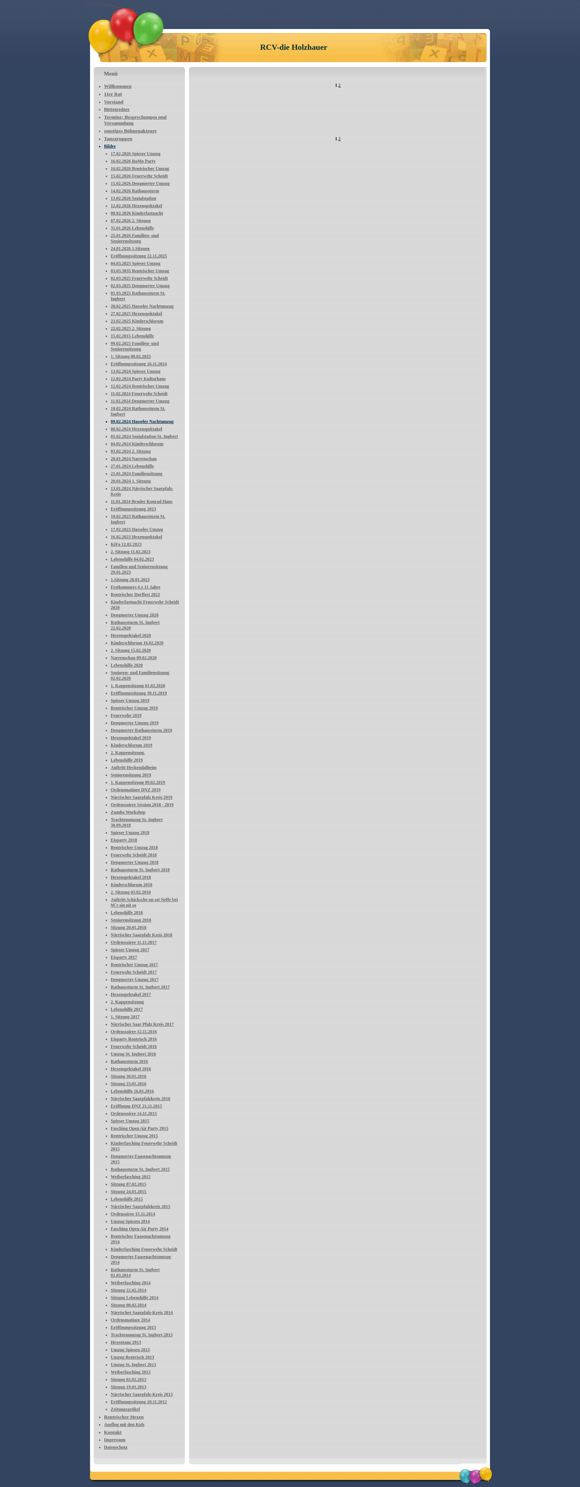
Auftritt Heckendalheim (134, 767)
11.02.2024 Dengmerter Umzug (140, 401)
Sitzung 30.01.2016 (129, 1076)
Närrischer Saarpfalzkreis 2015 (140, 1206)
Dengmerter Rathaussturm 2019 (141, 730)
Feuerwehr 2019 (126, 715)
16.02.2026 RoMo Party (133, 161)
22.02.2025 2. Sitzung (131, 328)
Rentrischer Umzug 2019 (134, 708)
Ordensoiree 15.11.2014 (133, 1214)
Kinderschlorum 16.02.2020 (137, 642)
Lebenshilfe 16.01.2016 (132, 1091)
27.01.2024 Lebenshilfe (132, 466)
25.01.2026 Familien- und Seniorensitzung (135, 238)
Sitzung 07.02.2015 (129, 1184)
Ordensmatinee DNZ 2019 (136, 789)
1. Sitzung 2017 (125, 1016)
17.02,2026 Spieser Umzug (136, 153)
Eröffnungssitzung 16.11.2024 (139, 363)
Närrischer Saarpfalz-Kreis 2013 (142, 1394)
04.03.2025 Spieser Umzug (136, 263)
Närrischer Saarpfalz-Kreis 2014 (142, 1312)
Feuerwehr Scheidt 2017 (134, 972)
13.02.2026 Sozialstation (133, 198)
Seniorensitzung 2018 (131, 920)
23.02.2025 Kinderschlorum (137, 321)
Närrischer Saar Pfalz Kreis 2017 (142, 1024)
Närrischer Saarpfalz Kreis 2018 (142, 935)
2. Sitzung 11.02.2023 (131, 551)
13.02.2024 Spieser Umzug (136, 371)
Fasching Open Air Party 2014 (140, 1228)
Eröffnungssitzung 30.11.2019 (139, 693)
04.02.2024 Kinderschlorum (137, 443)
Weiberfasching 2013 (131, 1372)
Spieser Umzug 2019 (130, 700)
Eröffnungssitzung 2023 (133, 509)
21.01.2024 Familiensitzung (137, 473)
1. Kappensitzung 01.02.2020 (138, 685)
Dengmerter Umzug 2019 (134, 722)
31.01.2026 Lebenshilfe (132, 228)
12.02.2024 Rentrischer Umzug (140, 386)
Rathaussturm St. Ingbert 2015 (140, 1169)
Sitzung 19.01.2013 (129, 1387)
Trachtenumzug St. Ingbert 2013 (142, 1334)
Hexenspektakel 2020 (131, 635)
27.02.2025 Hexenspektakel (136, 313)
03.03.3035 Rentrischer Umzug (140, 270)
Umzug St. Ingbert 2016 (133, 1054)
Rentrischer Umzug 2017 (134, 964)
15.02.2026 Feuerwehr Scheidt (139, 176)
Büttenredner (117, 109)
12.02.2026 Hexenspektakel (136, 205)
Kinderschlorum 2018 (132, 884)
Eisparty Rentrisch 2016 (134, 1039)
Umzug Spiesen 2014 (130, 1221)
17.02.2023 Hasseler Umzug (137, 529)
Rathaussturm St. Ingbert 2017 (140, 987)
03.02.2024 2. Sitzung (131, 451)
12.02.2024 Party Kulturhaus (138, 378)
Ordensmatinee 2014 (130, 1320)
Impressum (115, 1439)
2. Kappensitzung (127, 1001)
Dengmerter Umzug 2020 (134, 615)
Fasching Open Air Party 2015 (140, 1128)
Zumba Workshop (128, 812)
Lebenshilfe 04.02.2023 (132, 559)
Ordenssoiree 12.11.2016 (134, 1031)
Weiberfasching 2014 (131, 1282)
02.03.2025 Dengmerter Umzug (140, 285)
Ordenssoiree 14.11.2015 (134, 1113)
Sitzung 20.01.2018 (129, 927)
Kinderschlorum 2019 (132, 745)
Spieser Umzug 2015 (130, 1121)
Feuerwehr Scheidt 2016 (134, 1046)
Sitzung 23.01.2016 (129, 1083)
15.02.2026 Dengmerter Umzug (140, 183)
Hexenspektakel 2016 (131, 1068)
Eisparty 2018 (124, 840)
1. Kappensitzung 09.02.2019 (138, 782)
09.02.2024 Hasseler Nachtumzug (142, 421)
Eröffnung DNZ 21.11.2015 (136, 1106)
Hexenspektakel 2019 (131, 737)
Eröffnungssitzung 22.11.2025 (139, 256)
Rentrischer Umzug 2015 (134, 1135)
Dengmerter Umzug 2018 (134, 862)
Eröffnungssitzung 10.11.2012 (139, 1401)
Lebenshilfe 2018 (127, 912)
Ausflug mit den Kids (124, 1424)
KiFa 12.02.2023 (126, 544)
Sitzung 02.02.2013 (129, 1379)
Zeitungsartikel (125, 1409)
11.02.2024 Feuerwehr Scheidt (139, 393)
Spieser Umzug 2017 (130, 949)
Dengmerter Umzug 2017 (134, 979)
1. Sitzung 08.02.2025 (131, 356)
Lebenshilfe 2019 (127, 760)
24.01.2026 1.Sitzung (130, 248)
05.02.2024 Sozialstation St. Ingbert (144, 436)
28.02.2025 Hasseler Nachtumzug (142, 306)
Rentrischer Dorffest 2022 (135, 594)
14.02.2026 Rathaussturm (135, 190)
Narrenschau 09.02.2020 (134, 657)
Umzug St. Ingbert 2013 (133, 1364)
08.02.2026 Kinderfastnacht (137, 213)
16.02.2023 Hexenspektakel (136, 536)
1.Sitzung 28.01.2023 (130, 579)
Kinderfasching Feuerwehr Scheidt (144, 1249)
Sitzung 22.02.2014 (129, 1290)
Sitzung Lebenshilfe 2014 (134, 1297)
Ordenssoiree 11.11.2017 (134, 942)
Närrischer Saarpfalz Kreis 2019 (142, 797)
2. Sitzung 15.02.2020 (131, 650)
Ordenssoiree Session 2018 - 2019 (142, 804)
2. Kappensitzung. (128, 752)
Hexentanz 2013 (126, 1342)
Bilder (110, 146)
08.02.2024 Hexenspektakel (136, 429)
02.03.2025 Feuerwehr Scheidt (139, 278)
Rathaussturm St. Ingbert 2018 (140, 869)
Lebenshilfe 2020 (127, 665)
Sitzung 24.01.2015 (129, 1191)
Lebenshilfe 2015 (127, 1199)
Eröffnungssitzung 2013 (133, 1327)
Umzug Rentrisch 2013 (132, 1357)
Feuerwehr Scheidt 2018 (134, 855)
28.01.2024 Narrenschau (134, 458)
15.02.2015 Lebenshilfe (132, 336)
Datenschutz (116, 1447)
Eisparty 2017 (124, 957)
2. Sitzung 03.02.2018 (131, 892)
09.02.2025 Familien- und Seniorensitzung (135, 346)
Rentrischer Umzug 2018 (134, 847)
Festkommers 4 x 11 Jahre (136, 587)
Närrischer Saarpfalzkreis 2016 (140, 1098)
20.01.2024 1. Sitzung (131, 481)
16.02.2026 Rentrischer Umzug (140, 168)
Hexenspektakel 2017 (131, 994)
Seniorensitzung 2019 (131, 775)
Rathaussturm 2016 (129, 1061)
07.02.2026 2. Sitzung (131, 220)
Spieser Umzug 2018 (130, 832)
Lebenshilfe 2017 (127, 1009)
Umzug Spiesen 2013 (130, 1349)
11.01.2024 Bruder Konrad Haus (142, 501)
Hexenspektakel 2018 (131, 877)
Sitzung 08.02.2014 (129, 1305)
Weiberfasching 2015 (131, 1176)
